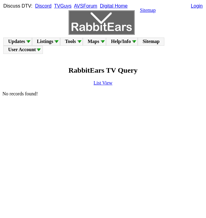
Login (197, 5)
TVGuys (63, 5)
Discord (43, 5)
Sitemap (148, 10)
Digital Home (114, 5)
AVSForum (85, 5)
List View (103, 82)
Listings (45, 41)
